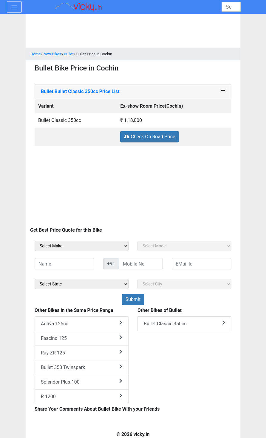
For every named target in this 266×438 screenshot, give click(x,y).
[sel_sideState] (82, 284)
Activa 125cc (81, 323)
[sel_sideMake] (82, 246)
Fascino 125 (81, 338)
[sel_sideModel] (184, 246)
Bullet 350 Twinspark (81, 367)
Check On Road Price (149, 136)
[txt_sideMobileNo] (141, 263)
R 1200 (81, 396)
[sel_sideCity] (184, 284)
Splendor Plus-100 (81, 382)
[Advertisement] (133, 188)
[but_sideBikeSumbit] (133, 299)
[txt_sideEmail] (201, 263)
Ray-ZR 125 (81, 352)
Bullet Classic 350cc (184, 323)
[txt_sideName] (64, 263)
